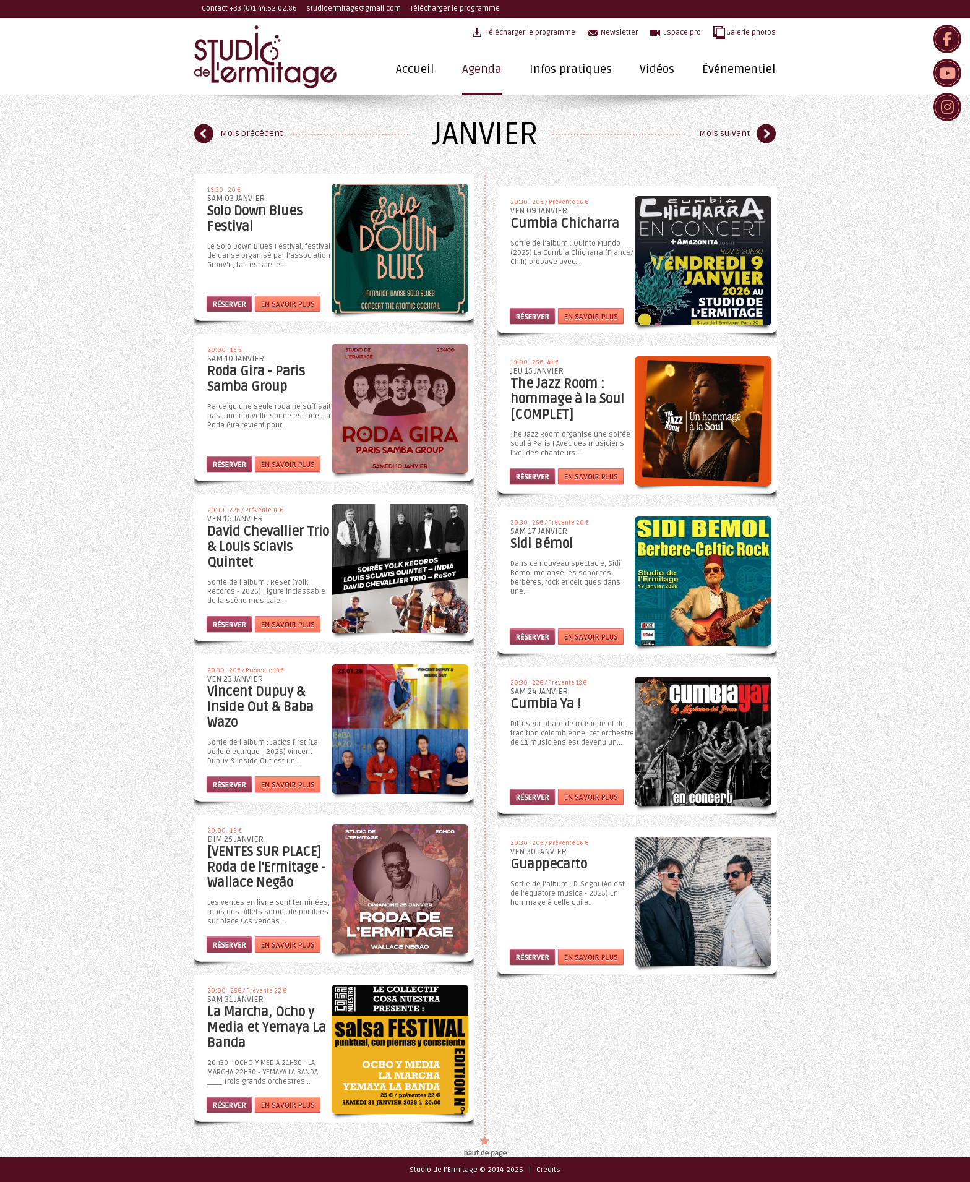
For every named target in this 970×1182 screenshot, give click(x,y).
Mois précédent (251, 133)
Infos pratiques (571, 69)
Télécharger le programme (455, 8)
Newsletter (619, 32)
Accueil (415, 69)
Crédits (548, 1170)
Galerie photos (751, 32)
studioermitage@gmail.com (353, 8)
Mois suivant (724, 133)
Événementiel (739, 69)
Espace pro (682, 32)
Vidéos (657, 69)
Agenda (482, 69)
